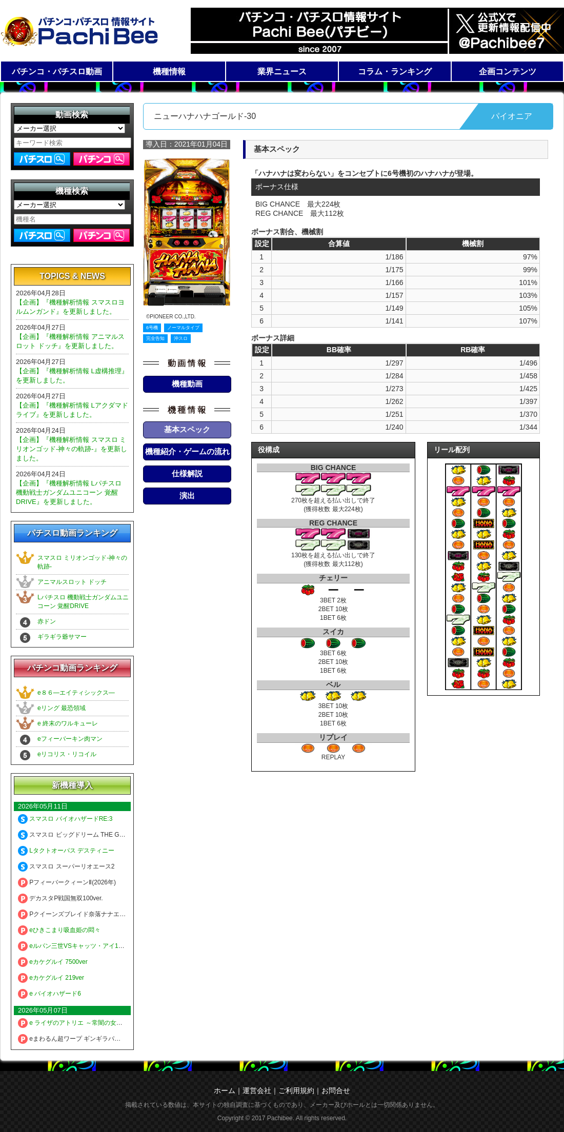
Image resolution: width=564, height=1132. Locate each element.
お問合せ (335, 1090)
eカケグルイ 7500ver (53, 961)
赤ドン (46, 621)
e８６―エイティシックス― (76, 692)
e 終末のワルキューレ (67, 723)
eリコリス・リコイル (66, 754)
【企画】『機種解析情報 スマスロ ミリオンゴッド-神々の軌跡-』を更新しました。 (71, 449)
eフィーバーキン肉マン (70, 738)
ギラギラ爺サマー (62, 636)
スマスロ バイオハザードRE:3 (65, 818)
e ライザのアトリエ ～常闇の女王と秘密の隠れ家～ (95, 1022)
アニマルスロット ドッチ (72, 581)
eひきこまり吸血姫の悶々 (59, 930)
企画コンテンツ (507, 71)
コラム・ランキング (395, 71)
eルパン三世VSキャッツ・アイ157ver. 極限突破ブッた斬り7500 (112, 945)
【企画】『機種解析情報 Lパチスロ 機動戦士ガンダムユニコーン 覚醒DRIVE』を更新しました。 (69, 492)
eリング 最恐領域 (61, 708)
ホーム (224, 1090)
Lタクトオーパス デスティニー (66, 850)
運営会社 (257, 1090)
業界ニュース (282, 71)
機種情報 (169, 71)
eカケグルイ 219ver (51, 977)
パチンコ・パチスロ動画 (57, 71)
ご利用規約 (296, 1090)
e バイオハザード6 (49, 993)
